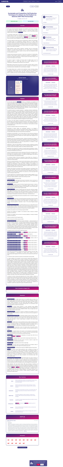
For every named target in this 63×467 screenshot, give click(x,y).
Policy (28, 464)
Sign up (60, 1)
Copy (36, 6)
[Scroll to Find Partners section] (31, 21)
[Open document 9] (8, 443)
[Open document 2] (12, 439)
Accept (35, 464)
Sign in (56, 1)
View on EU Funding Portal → (22, 447)
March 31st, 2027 (24, 18)
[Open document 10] (12, 443)
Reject (31, 464)
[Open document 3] (16, 439)
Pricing (38, 1)
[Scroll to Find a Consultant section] (14, 21)
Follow (32, 6)
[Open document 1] (8, 439)
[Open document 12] (20, 443)
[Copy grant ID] (22, 10)
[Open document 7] (31, 439)
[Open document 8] (35, 439)
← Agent (8, 6)
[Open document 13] (23, 443)
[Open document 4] (20, 439)
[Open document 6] (27, 439)
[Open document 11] (16, 443)
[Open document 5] (23, 439)
